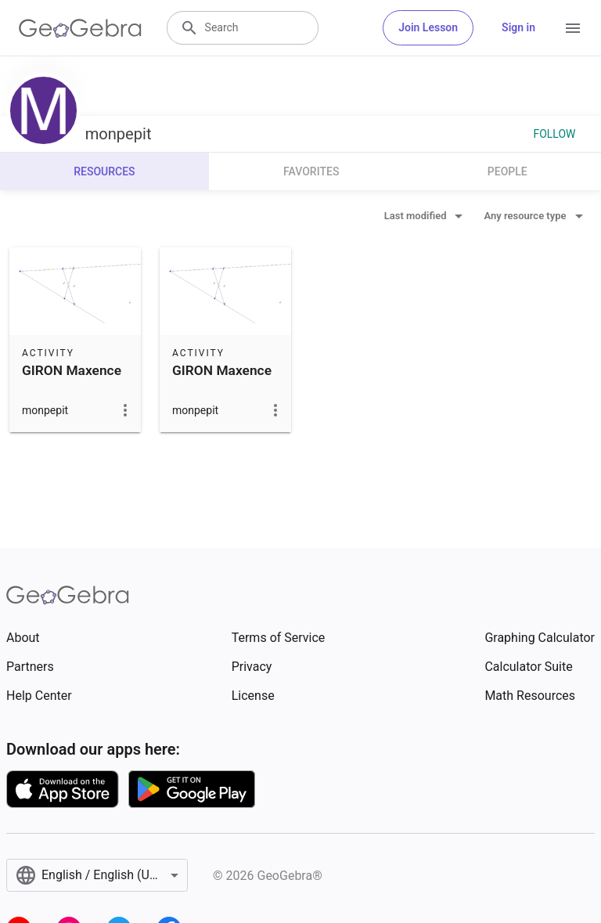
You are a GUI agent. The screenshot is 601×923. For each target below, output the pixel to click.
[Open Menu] (572, 28)
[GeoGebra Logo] (80, 28)
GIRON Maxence (71, 370)
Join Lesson (428, 27)
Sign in (518, 27)
